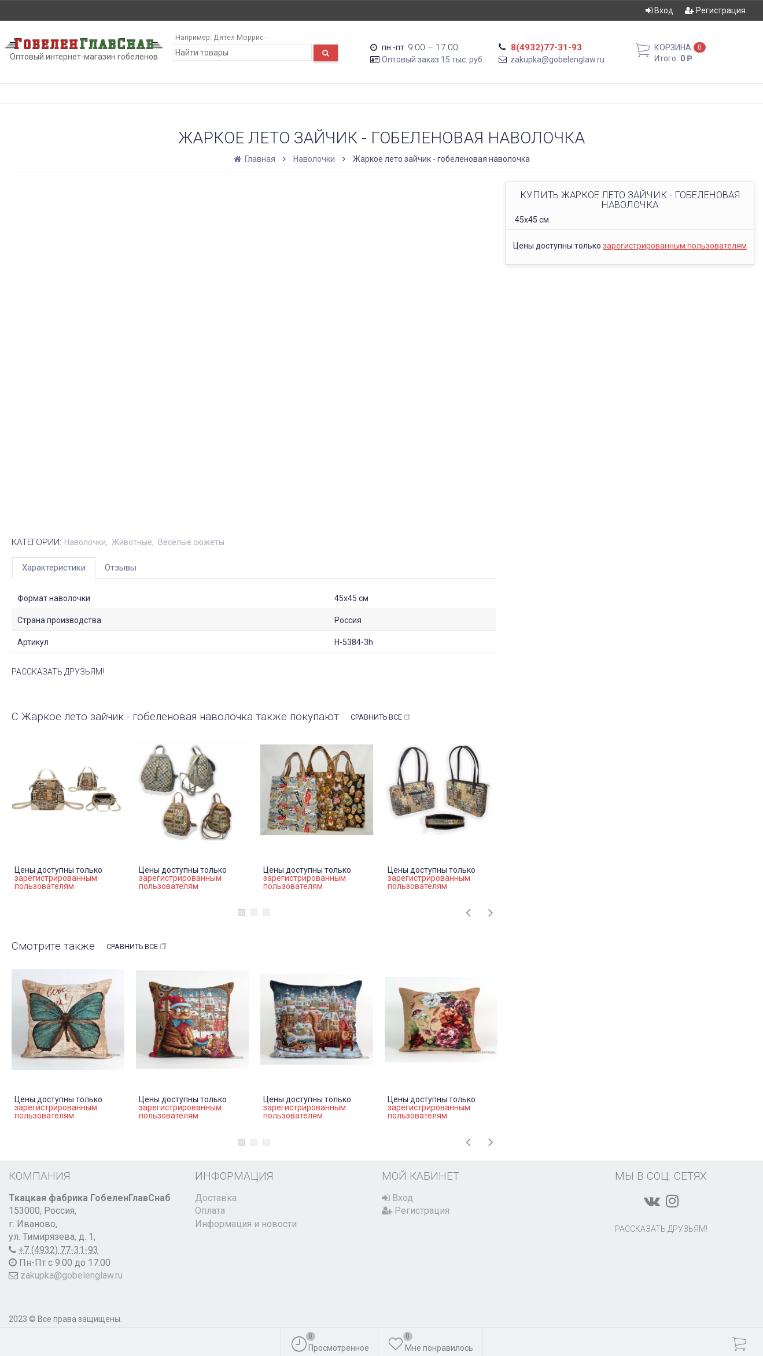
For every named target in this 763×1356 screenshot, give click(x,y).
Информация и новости (246, 1223)
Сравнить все (381, 717)
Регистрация (715, 10)
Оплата (210, 1210)
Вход (659, 10)
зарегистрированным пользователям (675, 245)
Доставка (216, 1197)
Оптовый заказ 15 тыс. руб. (433, 59)
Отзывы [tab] (121, 567)
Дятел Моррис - (240, 37)
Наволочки (314, 159)
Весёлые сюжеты (191, 542)
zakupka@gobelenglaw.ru (557, 59)
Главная (255, 159)
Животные (132, 542)
